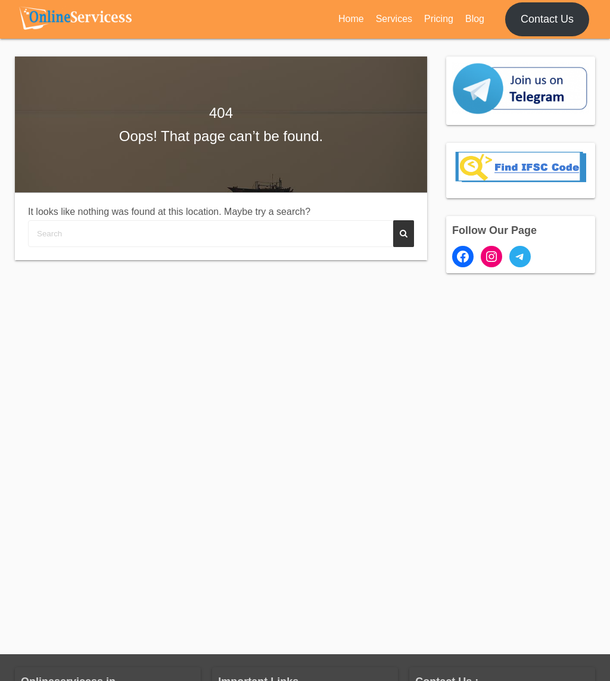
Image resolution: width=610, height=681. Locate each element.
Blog (474, 19)
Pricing (438, 19)
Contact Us (547, 19)
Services (394, 19)
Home (351, 19)
